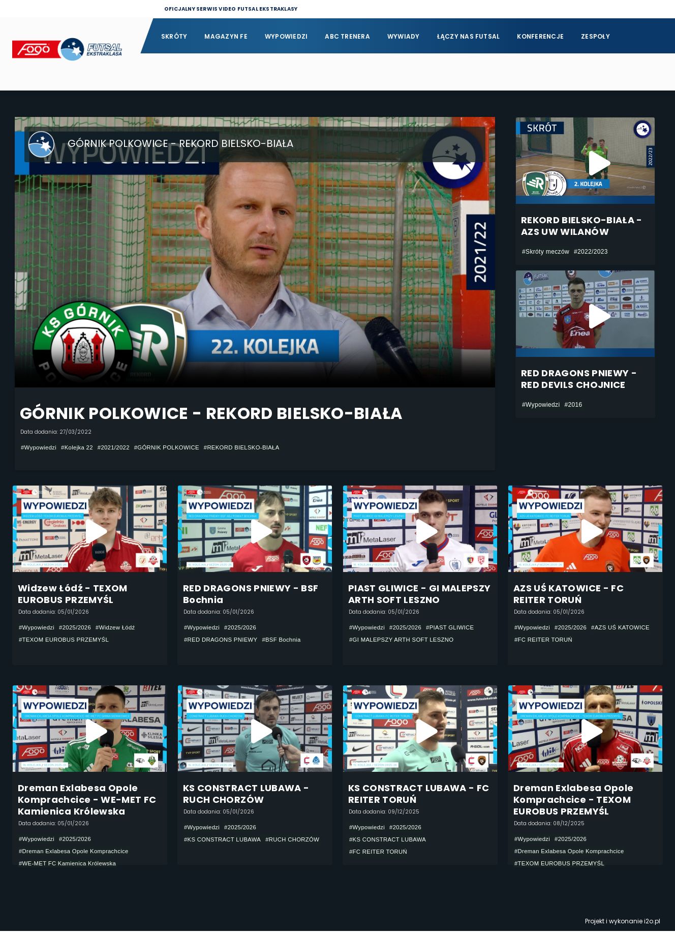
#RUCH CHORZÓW (212, 853)
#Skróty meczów (545, 251)
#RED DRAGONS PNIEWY (223, 640)
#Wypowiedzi (39, 447)
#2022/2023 (591, 251)
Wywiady (403, 36)
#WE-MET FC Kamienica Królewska (70, 865)
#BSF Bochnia (287, 640)
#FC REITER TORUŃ (611, 640)
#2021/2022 (119, 447)
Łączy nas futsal (468, 36)
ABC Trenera (347, 36)
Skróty (174, 36)
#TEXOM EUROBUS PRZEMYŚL (66, 640)
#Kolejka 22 (80, 447)
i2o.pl (652, 923)
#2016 (573, 404)
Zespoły (595, 36)
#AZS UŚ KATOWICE (545, 640)
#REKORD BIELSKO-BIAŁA (254, 447)
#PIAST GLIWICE (455, 627)
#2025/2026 (78, 627)
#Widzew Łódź (120, 627)
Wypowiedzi (286, 36)
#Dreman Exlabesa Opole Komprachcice (77, 853)
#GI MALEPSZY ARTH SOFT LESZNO (404, 640)
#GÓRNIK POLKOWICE (174, 447)
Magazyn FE (225, 36)
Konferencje (540, 36)
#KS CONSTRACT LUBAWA (225, 841)
